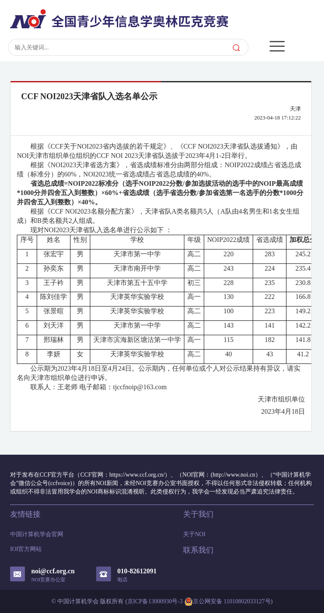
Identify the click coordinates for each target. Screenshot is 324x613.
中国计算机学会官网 (36, 534)
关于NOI (194, 534)
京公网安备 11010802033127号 (227, 601)
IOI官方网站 (26, 549)
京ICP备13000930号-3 (155, 601)
